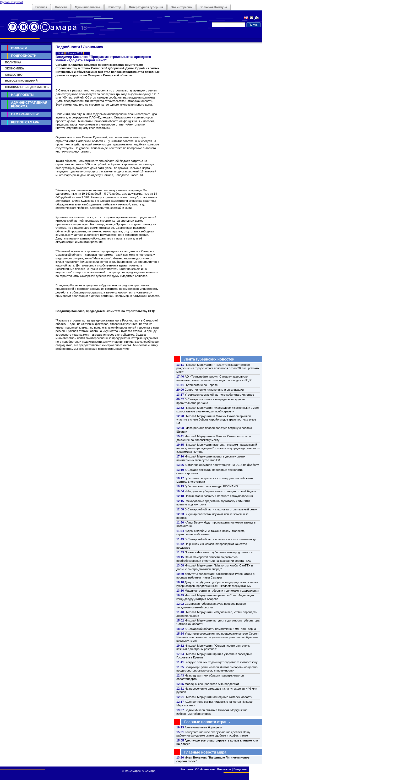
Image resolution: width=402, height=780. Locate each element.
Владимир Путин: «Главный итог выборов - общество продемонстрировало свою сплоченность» (217, 669)
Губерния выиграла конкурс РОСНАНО (211, 486)
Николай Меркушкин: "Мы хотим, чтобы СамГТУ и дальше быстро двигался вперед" (214, 567)
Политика (13, 62)
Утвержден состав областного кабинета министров (219, 394)
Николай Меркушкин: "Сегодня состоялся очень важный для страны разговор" (213, 647)
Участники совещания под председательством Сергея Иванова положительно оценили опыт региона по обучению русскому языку (217, 637)
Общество (14, 74)
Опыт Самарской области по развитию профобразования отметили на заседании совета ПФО (213, 558)
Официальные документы (27, 87)
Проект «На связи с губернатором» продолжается (219, 552)
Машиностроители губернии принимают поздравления (222, 590)
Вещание (240, 769)
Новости (61, 7)
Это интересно (181, 7)
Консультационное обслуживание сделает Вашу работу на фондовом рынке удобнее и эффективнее (213, 733)
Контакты (224, 769)
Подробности (23, 56)
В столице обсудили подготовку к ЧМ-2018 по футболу (222, 464)
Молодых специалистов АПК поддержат (212, 683)
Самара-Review (25, 114)
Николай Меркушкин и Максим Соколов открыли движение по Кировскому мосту (213, 438)
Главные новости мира (205, 752)
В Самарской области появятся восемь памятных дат (221, 539)
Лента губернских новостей (209, 359)
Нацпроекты (22, 95)
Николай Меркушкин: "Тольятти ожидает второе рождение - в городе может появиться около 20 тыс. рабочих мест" (217, 368)
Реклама (187, 769)
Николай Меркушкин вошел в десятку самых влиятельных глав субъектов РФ (210, 458)
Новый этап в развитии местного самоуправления (219, 496)
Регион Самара (25, 122)
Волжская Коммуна (213, 7)
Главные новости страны (207, 722)
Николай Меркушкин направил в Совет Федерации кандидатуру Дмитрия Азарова (215, 597)
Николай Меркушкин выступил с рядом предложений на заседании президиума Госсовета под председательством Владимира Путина (217, 448)
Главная (41, 7)
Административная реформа (29, 104)
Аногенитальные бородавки (203, 727)
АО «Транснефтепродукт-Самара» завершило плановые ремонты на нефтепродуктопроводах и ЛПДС (214, 378)
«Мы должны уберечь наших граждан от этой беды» (220, 491)
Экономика (14, 68)
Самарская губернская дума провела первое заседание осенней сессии (211, 605)
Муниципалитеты (87, 7)
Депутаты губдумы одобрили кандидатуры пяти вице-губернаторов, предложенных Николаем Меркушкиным (217, 584)
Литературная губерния (146, 7)
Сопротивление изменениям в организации (214, 389)
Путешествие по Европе (201, 384)
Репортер (114, 7)
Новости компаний (21, 80)
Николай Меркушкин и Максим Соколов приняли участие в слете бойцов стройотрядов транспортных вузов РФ (216, 419)
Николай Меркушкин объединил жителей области (218, 697)
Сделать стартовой (11, 2)
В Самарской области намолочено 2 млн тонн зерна (220, 628)
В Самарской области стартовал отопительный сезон (221, 509)
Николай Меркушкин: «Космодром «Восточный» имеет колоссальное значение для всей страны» (217, 409)
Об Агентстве (205, 769)
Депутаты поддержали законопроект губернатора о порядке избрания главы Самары (215, 575)
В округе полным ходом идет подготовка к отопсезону (221, 662)
